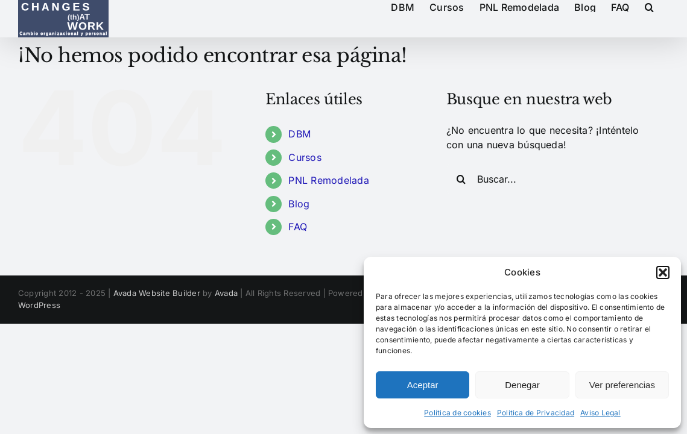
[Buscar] (461, 179)
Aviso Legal (600, 412)
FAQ (297, 227)
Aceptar (422, 385)
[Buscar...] (548, 179)
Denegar (522, 385)
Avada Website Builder (156, 293)
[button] (663, 272)
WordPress (39, 305)
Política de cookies (457, 412)
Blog (298, 204)
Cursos (304, 157)
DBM (299, 134)
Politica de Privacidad (535, 412)
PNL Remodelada (328, 180)
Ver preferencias (622, 385)
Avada (226, 293)
